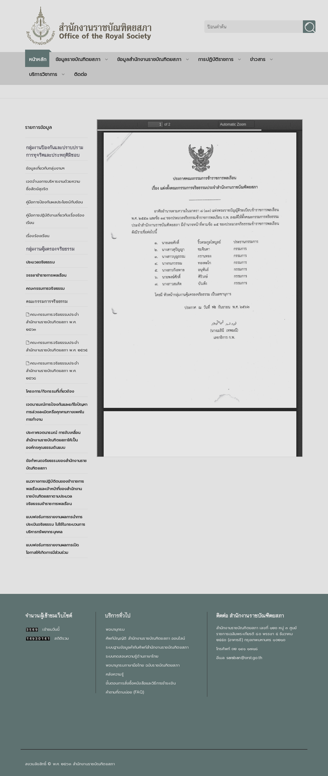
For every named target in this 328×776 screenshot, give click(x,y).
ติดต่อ (80, 74)
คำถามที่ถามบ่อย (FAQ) (125, 692)
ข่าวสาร (261, 59)
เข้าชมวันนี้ (42, 629)
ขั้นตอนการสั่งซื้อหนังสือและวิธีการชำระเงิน (141, 683)
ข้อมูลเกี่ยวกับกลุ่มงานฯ (45, 168)
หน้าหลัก (37, 59)
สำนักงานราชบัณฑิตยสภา (94, 764)
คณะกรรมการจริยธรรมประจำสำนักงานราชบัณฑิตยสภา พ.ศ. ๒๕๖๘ (52, 370)
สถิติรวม (47, 638)
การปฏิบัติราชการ (219, 59)
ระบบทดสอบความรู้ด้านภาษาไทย (132, 656)
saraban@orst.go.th (244, 658)
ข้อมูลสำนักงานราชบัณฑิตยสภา (153, 59)
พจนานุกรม (115, 629)
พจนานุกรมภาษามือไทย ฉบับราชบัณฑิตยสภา (143, 665)
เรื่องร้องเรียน (37, 236)
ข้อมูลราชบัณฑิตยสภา (82, 59)
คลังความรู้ (115, 674)
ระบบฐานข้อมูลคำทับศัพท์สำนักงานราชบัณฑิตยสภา (147, 647)
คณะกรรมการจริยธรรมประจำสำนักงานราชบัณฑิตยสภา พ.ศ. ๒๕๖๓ (52, 322)
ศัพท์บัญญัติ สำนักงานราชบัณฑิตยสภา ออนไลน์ (145, 638)
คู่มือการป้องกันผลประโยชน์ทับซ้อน (54, 202)
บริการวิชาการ (47, 74)
